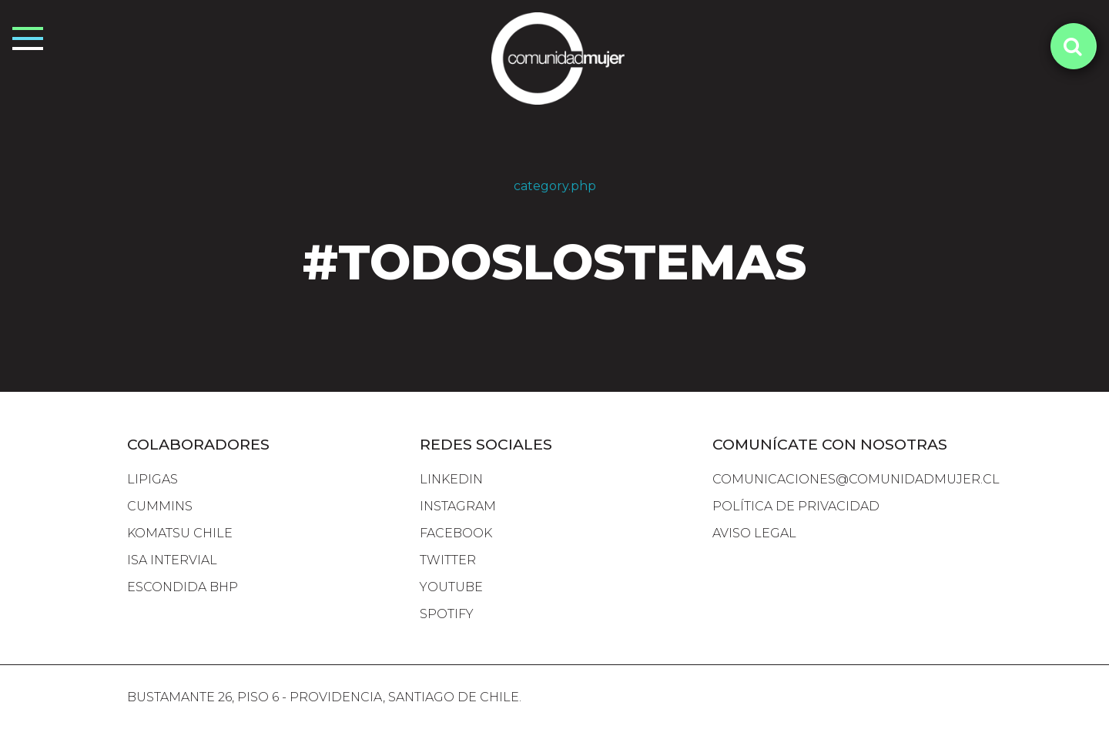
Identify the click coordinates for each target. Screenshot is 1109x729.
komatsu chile (180, 533)
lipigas (152, 479)
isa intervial (172, 560)
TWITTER (448, 560)
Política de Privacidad (795, 506)
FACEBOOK (456, 533)
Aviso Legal (754, 533)
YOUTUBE (451, 587)
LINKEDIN (451, 479)
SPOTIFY (447, 614)
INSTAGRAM (458, 506)
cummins (160, 506)
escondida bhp (182, 587)
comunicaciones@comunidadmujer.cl (856, 479)
